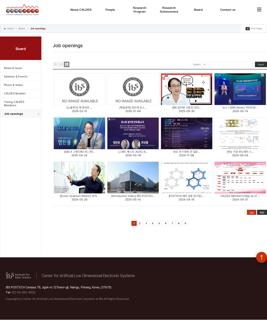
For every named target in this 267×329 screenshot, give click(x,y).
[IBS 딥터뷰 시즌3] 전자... (186, 107)
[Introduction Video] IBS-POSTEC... (133, 196)
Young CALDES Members (14, 103)
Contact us (227, 9)
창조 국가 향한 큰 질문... (186, 151)
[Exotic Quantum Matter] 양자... (79, 196)
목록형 (55, 64)
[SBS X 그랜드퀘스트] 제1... (79, 151)
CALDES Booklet (15, 93)
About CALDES (81, 9)
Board (198, 9)
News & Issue (13, 68)
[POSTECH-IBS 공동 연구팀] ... (187, 196)
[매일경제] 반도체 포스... (133, 107)
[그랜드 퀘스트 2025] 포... (133, 151)
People (110, 9)
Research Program (139, 9)
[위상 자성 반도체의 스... (240, 151)
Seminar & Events (15, 76)
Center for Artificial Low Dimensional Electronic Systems (22, 9)
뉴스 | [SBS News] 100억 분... (240, 107)
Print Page (256, 28)
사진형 (66, 64)
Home (10, 28)
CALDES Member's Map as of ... (240, 196)
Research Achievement (169, 9)
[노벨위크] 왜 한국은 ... (79, 107)
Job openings (38, 28)
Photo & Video (13, 85)
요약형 (61, 64)
